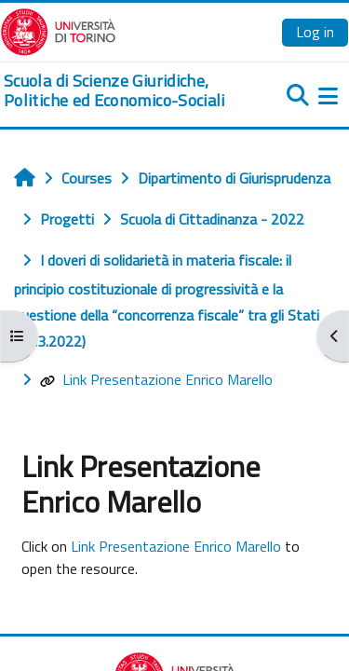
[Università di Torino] (58, 30)
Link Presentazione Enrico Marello (156, 379)
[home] (116, 91)
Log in (315, 32)
